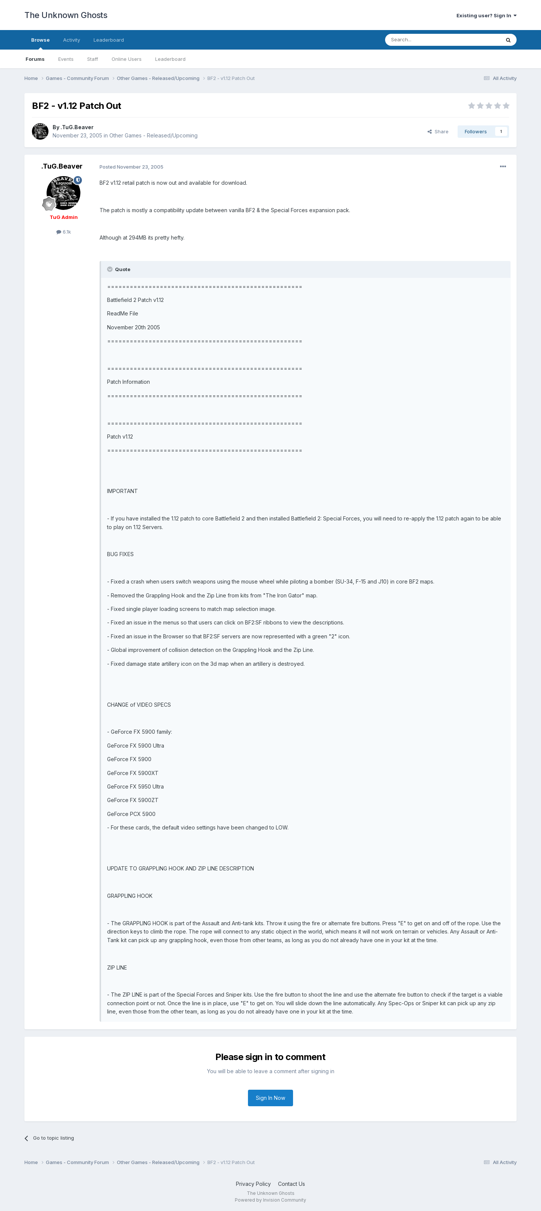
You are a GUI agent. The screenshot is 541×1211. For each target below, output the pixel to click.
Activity (71, 40)
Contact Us (291, 1184)
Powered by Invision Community (270, 1200)
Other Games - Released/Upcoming (153, 135)
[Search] (423, 40)
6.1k (63, 232)
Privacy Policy (253, 1184)
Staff (92, 59)
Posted (131, 167)
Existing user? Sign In (486, 15)
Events (66, 59)
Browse (40, 43)
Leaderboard (170, 59)
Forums (35, 59)
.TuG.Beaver (77, 127)
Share (438, 131)
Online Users (127, 59)
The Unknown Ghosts (65, 15)
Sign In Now (270, 1098)
